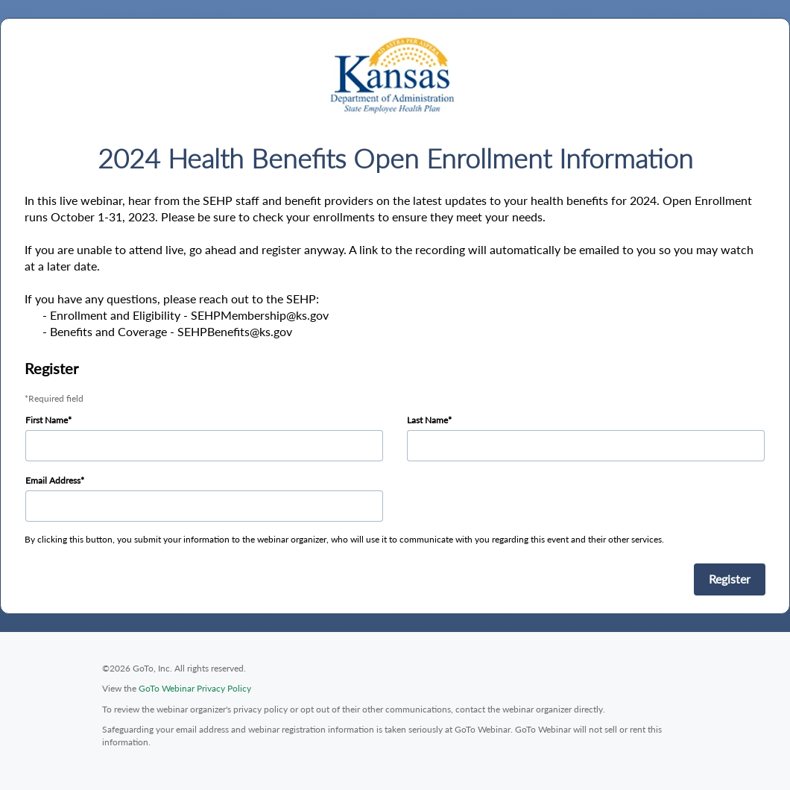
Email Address (52, 480)
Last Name (427, 420)
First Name (46, 420)
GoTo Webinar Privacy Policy (195, 688)
